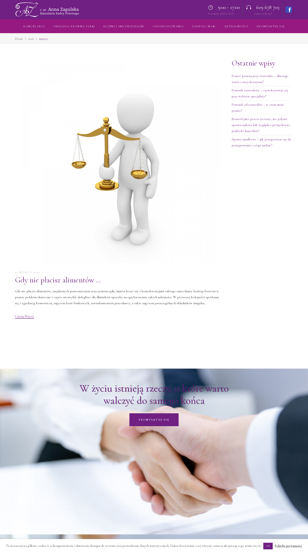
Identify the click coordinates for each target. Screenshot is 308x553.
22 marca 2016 (27, 272)
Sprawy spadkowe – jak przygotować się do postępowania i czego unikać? (261, 142)
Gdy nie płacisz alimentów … (58, 280)
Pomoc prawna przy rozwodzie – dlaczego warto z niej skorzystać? (260, 79)
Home (19, 39)
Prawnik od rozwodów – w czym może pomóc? (258, 107)
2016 (31, 39)
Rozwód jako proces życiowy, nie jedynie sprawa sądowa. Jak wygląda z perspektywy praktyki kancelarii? (261, 125)
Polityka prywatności (288, 546)
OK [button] (268, 546)
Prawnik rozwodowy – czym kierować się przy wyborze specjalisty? (260, 93)
